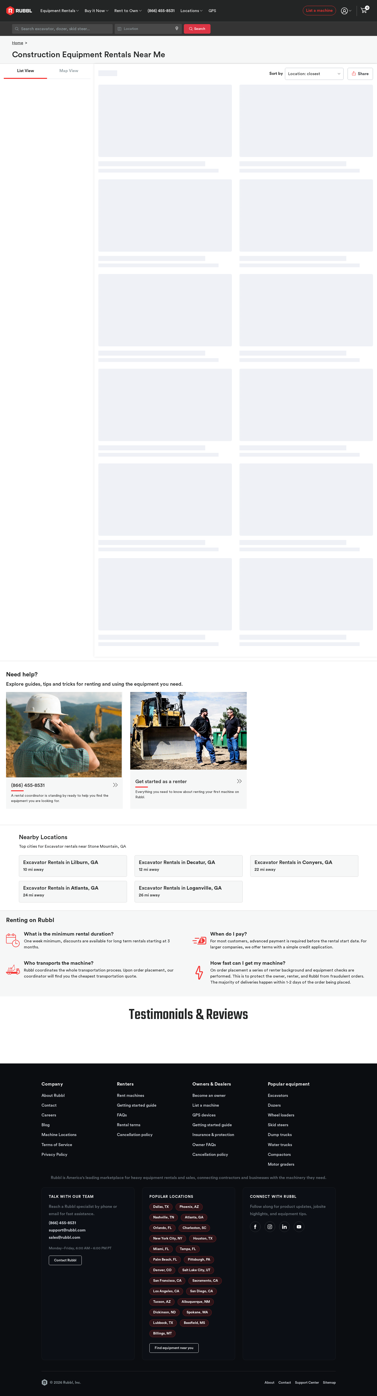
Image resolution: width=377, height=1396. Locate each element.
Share (360, 73)
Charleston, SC (194, 1228)
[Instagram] (270, 1226)
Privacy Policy (54, 1155)
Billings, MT (162, 1333)
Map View (68, 71)
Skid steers (278, 1125)
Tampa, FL (188, 1249)
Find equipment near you (174, 1348)
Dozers (274, 1105)
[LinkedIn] (284, 1226)
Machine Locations (58, 1135)
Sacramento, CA (205, 1280)
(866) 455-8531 (161, 11)
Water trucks (280, 1145)
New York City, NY (167, 1238)
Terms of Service (56, 1145)
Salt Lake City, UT (196, 1270)
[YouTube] (299, 1226)
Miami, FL (161, 1249)
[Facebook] (255, 1226)
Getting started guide (136, 1105)
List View (25, 71)
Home (17, 43)
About (269, 1382)
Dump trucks (280, 1135)
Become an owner (209, 1096)
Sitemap (329, 1382)
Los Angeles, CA (166, 1291)
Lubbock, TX (163, 1323)
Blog (45, 1125)
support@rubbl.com (67, 1230)
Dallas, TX (161, 1207)
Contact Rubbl (65, 1260)
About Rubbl (53, 1096)
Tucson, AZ (162, 1302)
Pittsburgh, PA (199, 1259)
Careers (48, 1115)
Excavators (278, 1096)
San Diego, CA (201, 1291)
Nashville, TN (163, 1217)
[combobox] (62, 29)
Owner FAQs (204, 1145)
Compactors (279, 1155)
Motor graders (281, 1164)
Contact (49, 1105)
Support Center (307, 1382)
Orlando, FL (162, 1228)
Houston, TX (203, 1238)
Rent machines (130, 1096)
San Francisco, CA (167, 1280)
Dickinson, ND (164, 1312)
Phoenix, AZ (189, 1207)
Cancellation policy (135, 1135)
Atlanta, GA (194, 1217)
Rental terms (128, 1125)
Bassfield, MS (194, 1323)
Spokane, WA (197, 1312)
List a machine (319, 11)
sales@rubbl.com (64, 1238)
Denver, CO (162, 1270)
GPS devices (204, 1115)
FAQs (122, 1115)
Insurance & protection (213, 1135)
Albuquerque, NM (196, 1302)
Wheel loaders (281, 1115)
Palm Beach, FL (165, 1259)
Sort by (276, 74)
